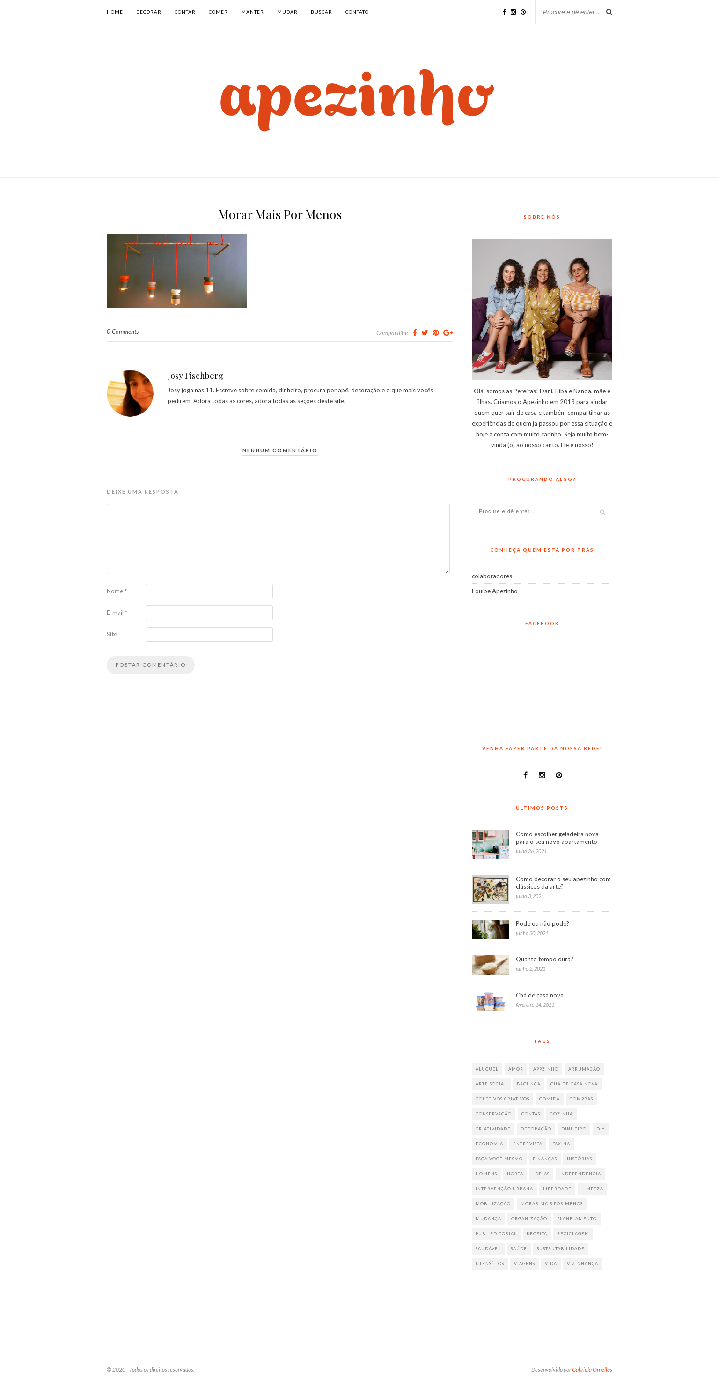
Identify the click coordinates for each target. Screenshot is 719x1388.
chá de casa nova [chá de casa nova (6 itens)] (574, 1083)
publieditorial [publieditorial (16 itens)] (496, 1233)
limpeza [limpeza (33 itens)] (592, 1188)
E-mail (117, 612)
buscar (321, 12)
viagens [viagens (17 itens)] (524, 1263)
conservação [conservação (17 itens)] (494, 1113)
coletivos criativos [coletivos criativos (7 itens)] (502, 1098)
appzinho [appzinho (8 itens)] (545, 1068)
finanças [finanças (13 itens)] (545, 1158)
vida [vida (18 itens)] (551, 1263)
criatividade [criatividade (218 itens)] (493, 1128)
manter (252, 12)
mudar (287, 12)
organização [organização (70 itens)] (529, 1218)
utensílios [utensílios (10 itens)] (490, 1263)
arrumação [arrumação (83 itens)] (584, 1068)
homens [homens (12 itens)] (486, 1173)
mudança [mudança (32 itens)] (488, 1218)
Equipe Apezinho (495, 591)
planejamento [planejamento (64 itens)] (577, 1218)
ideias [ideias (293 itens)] (541, 1173)
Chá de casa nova (540, 995)
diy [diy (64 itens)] (600, 1128)
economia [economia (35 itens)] (489, 1143)
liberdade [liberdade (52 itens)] (557, 1188)
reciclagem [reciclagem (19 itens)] (573, 1233)
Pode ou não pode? (542, 923)
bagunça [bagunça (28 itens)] (529, 1083)
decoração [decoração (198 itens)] (536, 1128)
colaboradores (492, 576)
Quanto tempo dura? (544, 959)
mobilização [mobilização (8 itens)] (493, 1203)
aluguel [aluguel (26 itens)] (487, 1068)
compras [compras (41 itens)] (581, 1098)
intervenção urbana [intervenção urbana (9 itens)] (504, 1188)
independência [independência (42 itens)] (580, 1173)
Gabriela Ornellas (592, 1369)
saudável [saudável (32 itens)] (488, 1248)
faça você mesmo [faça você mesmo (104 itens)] (499, 1158)
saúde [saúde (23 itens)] (519, 1248)
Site (112, 634)
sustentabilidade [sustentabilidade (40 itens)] (561, 1248)
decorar (148, 12)
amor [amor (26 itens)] (515, 1068)
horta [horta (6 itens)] (515, 1173)
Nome (117, 591)
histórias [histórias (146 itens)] (579, 1158)
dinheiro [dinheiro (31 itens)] (574, 1128)
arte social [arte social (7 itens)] (491, 1083)
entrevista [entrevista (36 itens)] (528, 1143)
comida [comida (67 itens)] (549, 1098)
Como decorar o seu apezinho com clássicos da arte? (563, 882)
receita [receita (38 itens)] (537, 1233)
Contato (357, 12)
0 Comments (123, 331)
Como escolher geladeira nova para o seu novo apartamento (557, 837)
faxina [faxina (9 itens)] (561, 1143)
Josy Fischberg (195, 375)
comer (218, 12)
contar (185, 12)
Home (115, 12)
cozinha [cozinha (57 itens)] (561, 1113)
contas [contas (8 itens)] (530, 1113)
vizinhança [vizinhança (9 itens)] (582, 1263)
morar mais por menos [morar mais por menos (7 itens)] (552, 1203)
